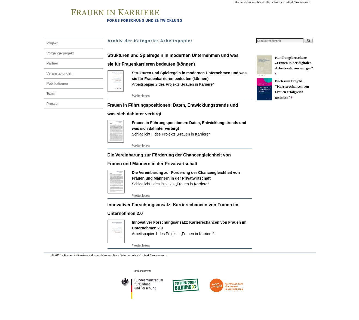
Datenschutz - (273, 2)
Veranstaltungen (59, 73)
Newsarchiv (253, 2)
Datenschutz (128, 255)
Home (239, 2)
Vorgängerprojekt (60, 53)
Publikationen (57, 83)
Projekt (52, 43)
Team (51, 93)
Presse (52, 103)
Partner (52, 63)
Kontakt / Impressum (296, 2)
